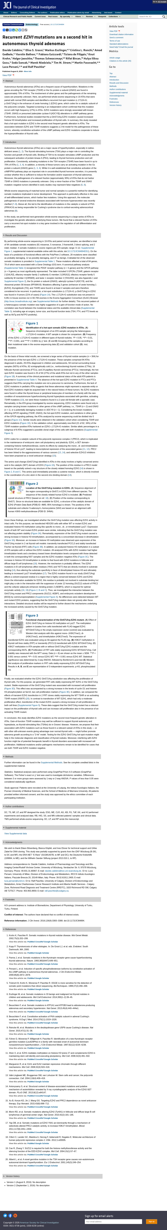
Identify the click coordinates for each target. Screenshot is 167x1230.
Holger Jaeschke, (24, 58)
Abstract (112, 77)
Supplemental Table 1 (45, 261)
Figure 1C (16, 420)
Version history (115, 105)
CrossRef (39, 942)
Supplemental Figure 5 (28, 705)
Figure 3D (9, 688)
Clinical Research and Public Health (17, 16)
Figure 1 (32, 323)
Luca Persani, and (15, 67)
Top (110, 73)
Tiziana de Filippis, (75, 54)
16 (35, 563)
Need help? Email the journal (121, 47)
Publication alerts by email (78, 13)
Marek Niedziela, (42, 63)
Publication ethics (57, 13)
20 (27, 699)
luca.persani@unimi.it (14, 881)
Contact (118, 13)
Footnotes (113, 99)
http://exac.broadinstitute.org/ (18, 301)
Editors (14, 13)
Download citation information (121, 34)
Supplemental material (118, 93)
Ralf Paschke (36, 67)
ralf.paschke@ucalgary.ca (56, 891)
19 (26, 590)
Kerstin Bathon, (27, 54)
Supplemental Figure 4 (46, 597)
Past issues (53, 16)
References (114, 102)
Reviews (89, 16)
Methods (113, 86)
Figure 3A (35, 533)
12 (88, 449)
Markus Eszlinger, (57, 50)
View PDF (8, 75)
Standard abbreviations (118, 44)
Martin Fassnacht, (87, 63)
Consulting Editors (27, 13)
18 (46, 498)
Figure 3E (64, 692)
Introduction (114, 80)
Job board (108, 13)
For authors (42, 13)
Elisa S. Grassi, (35, 50)
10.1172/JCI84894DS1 (78, 251)
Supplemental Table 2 (15, 268)
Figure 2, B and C (12, 472)
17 (44, 573)
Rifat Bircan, (75, 58)
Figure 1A (45, 295)
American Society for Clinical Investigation (39, 1223)
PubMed (31, 942)
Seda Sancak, (21, 63)
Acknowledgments (116, 96)
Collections (113, 16)
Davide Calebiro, (13, 50)
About (5, 13)
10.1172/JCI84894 (57, 24)
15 (54, 456)
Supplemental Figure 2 (14, 281)
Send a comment (116, 38)
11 (84, 449)
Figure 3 (32, 615)
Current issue (40, 16)
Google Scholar (51, 942)
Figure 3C (83, 557)
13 (60, 452)
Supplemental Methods (47, 301)
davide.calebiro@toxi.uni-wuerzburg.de (63, 871)
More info (28, 71)
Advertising (96, 13)
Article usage (114, 58)
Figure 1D (25, 423)
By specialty (65, 16)
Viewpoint (102, 16)
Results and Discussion (119, 83)
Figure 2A (49, 465)
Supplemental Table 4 (26, 380)
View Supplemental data (15, 833)
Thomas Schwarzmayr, (50, 58)
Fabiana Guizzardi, (51, 54)
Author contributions (117, 89)
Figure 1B (9, 376)
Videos (78, 16)
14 (63, 452)
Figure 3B (37, 547)
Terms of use (114, 41)
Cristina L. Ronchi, (82, 50)
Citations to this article (120, 61)
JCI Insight (162, 2)
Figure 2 (32, 483)
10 (22, 400)
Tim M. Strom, (64, 63)
